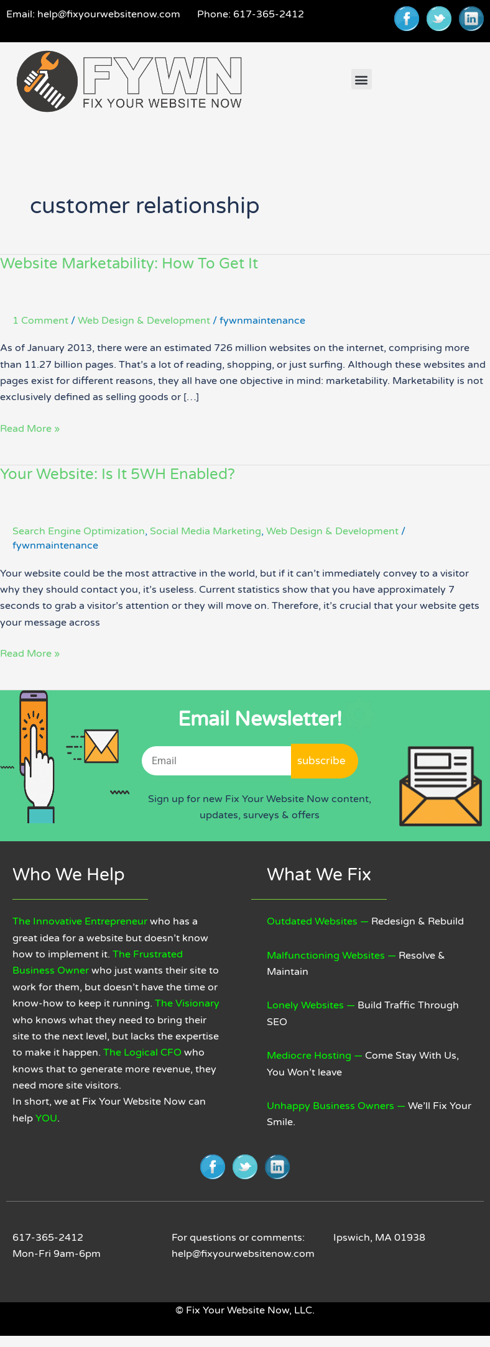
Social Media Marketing (205, 531)
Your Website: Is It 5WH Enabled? (117, 474)
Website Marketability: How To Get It (129, 264)
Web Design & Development (144, 320)
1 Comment (40, 320)
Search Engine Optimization (78, 531)
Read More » (30, 428)
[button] (361, 79)
